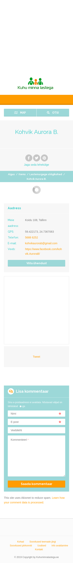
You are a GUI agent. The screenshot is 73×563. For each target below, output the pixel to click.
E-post (36, 422)
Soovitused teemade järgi (42, 541)
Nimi (36, 413)
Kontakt (39, 549)
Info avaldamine (60, 545)
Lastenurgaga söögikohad (45, 174)
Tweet (36, 356)
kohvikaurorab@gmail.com (41, 243)
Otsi (53, 112)
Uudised (41, 545)
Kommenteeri (20, 439)
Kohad (20, 541)
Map (20, 112)
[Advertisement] (36, 36)
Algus (11, 174)
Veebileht (16, 430)
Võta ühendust (36, 263)
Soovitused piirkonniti (21, 545)
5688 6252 (31, 237)
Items (22, 174)
